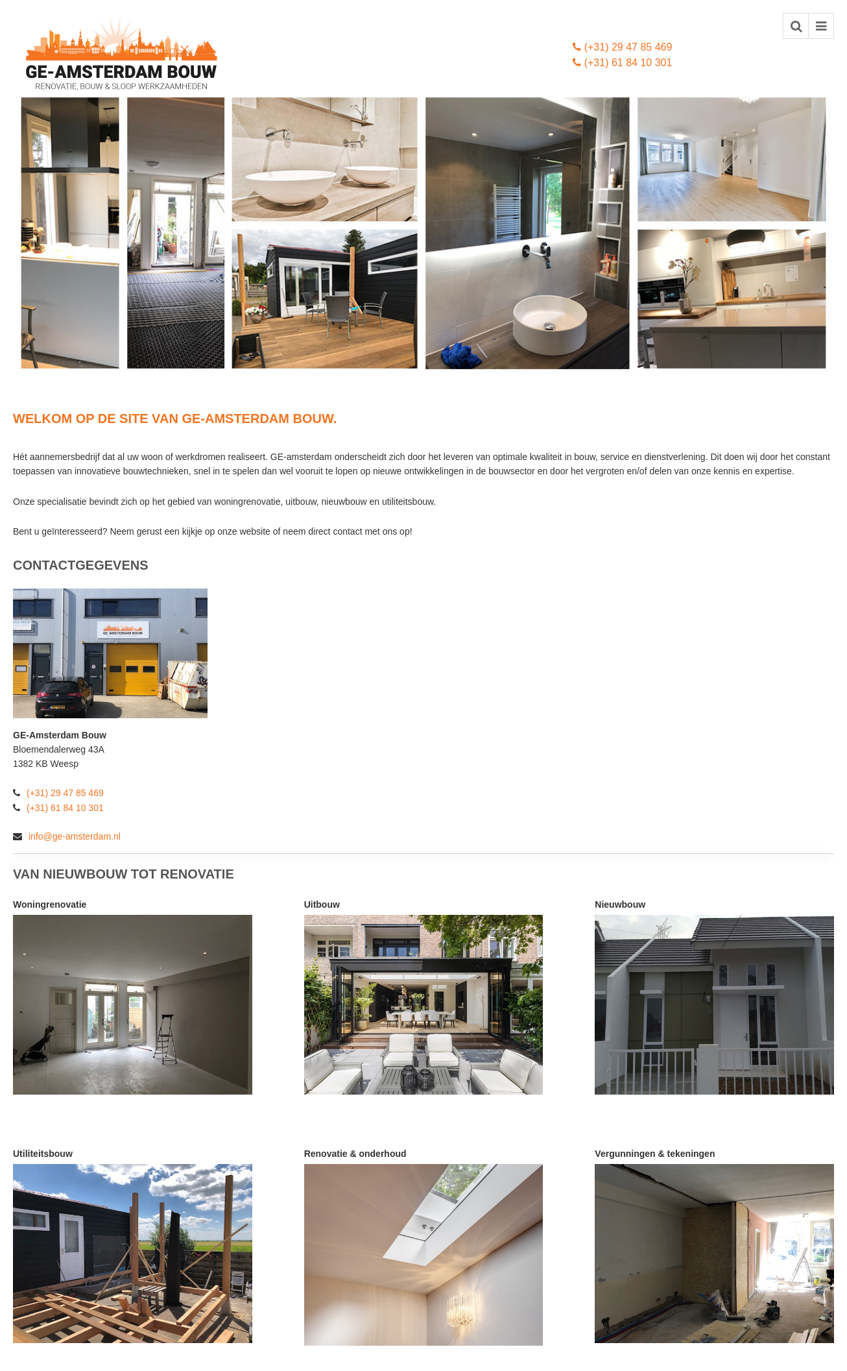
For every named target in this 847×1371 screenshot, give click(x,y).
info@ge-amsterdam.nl (67, 836)
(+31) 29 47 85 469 (623, 47)
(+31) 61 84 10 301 (623, 62)
